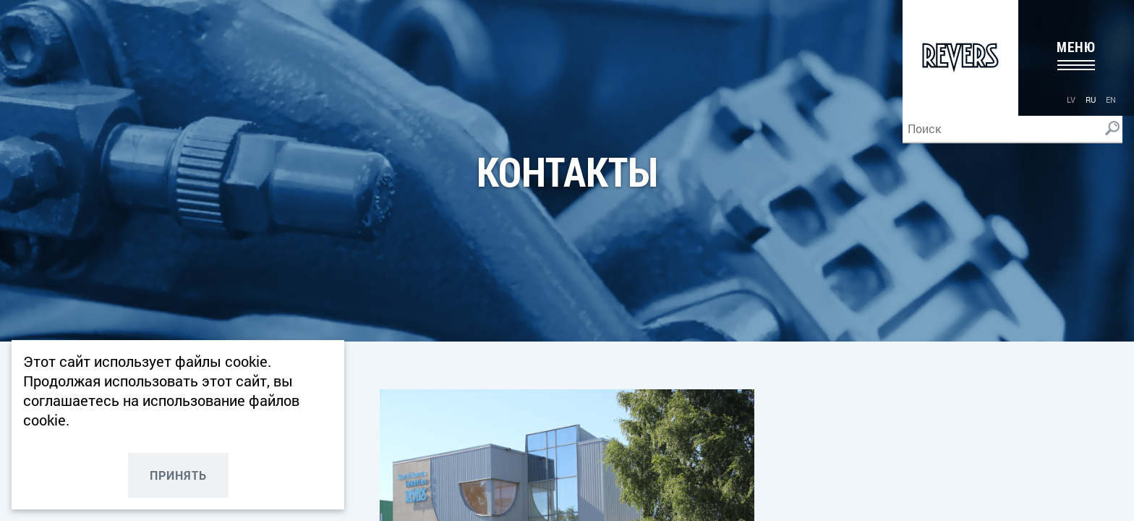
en (1111, 99)
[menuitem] (1071, 99)
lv (1071, 99)
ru (1091, 99)
